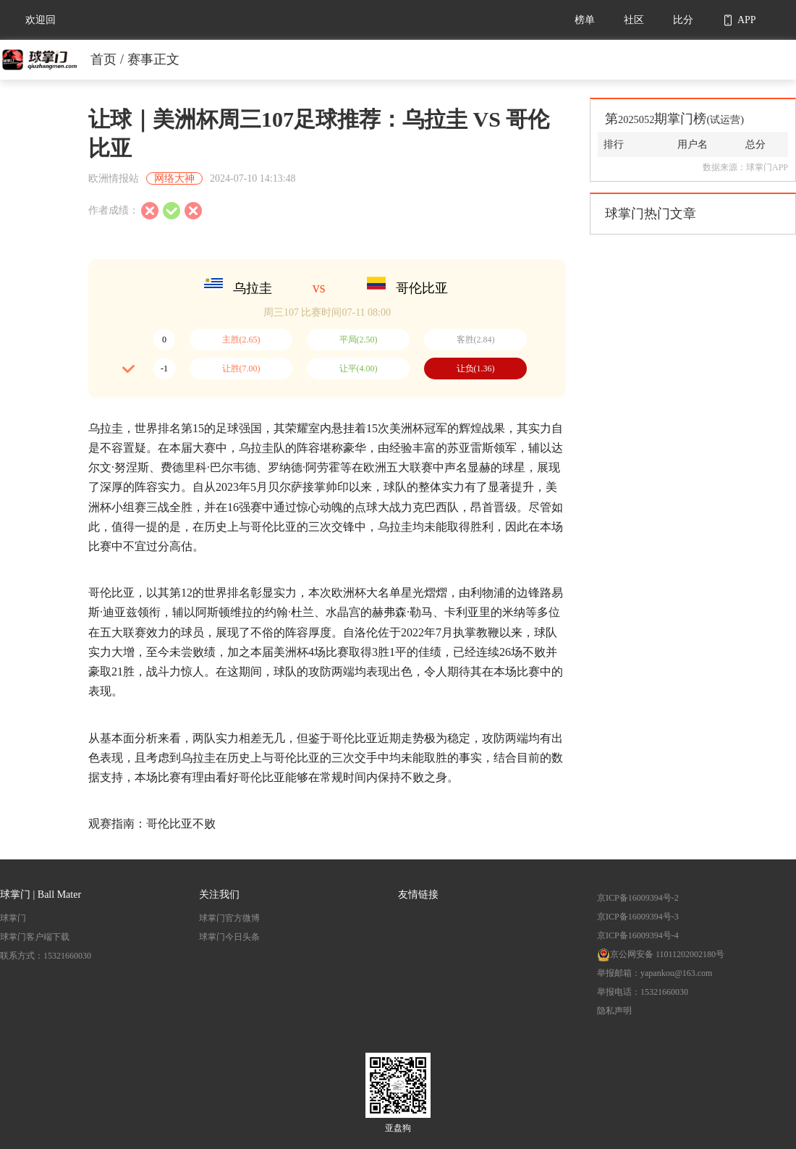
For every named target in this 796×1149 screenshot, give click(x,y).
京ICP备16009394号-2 (638, 898)
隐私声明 (614, 1011)
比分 (683, 19)
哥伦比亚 (422, 288)
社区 (634, 19)
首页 (103, 59)
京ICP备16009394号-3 (638, 917)
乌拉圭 (252, 288)
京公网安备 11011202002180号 (660, 954)
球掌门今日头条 (229, 937)
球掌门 (13, 918)
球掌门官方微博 (229, 918)
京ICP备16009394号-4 (638, 935)
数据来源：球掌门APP (745, 167)
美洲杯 (406, 428)
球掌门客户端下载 (34, 937)
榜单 (585, 19)
